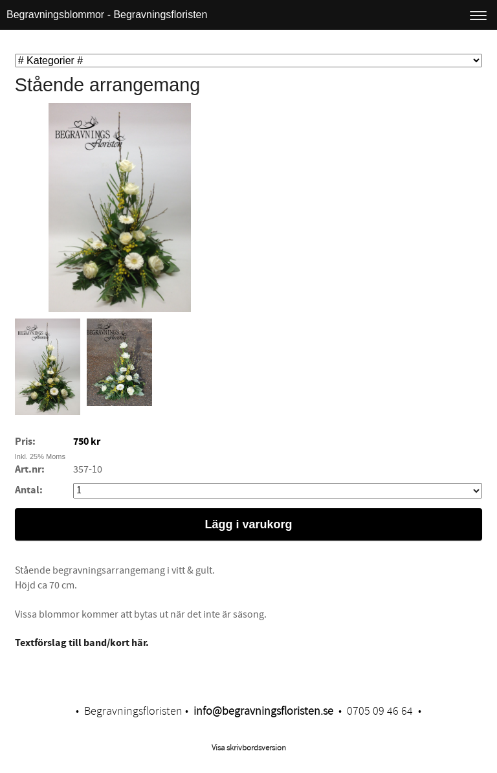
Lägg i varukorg (248, 524)
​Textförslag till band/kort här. (82, 643)
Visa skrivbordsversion (249, 748)
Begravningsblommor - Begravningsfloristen (106, 14)
